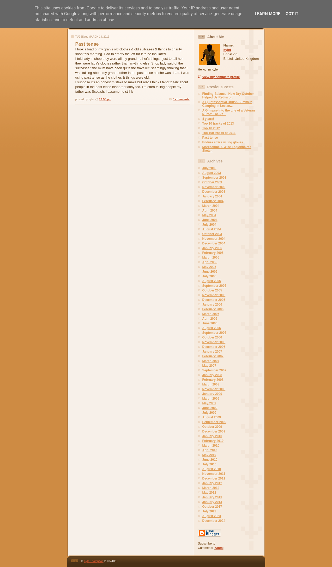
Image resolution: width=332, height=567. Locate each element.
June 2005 (210, 271)
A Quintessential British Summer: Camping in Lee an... (227, 104)
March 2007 (210, 361)
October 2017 (212, 506)
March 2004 (210, 206)
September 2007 (214, 370)
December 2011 (213, 478)
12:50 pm (105, 99)
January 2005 (212, 248)
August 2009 (211, 417)
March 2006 (210, 314)
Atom (219, 548)
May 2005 (209, 267)
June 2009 (210, 408)
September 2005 (214, 286)
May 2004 (209, 215)
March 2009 (210, 398)
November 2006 (214, 342)
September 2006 (214, 333)
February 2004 (213, 201)
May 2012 (209, 492)
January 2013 (212, 497)
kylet (227, 50)
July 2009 (209, 412)
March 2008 (210, 384)
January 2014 (212, 502)
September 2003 (214, 177)
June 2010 (210, 459)
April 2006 (209, 318)
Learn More (267, 13)
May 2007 (209, 365)
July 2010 (209, 464)
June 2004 (210, 220)
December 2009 (213, 431)
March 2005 (210, 257)
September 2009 (214, 422)
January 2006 (212, 304)
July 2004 (209, 224)
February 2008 (213, 380)
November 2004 (214, 239)
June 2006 (210, 323)
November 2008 (214, 389)
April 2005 (209, 262)
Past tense (210, 137)
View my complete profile (221, 77)
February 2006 (213, 309)
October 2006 (212, 337)
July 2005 (209, 276)
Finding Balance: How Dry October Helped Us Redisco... (228, 95)
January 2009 (212, 394)
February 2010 (213, 441)
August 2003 (211, 173)
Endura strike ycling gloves (222, 142)
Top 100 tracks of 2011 (219, 133)
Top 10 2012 (211, 128)
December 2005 (213, 300)
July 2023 (209, 511)
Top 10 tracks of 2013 (218, 123)
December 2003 (213, 192)
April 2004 (209, 210)
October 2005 (212, 290)
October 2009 (212, 427)
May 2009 (209, 403)
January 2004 (212, 196)
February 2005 (213, 253)
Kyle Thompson (94, 561)
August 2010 (211, 469)
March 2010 (210, 445)
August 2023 (211, 516)
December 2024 (213, 521)
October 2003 (212, 182)
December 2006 (213, 347)
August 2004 (211, 229)
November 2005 (214, 295)
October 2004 (212, 234)
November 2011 (214, 474)
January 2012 (212, 483)
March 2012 (210, 488)
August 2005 (211, 281)
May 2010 (209, 455)
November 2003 (214, 187)
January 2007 (212, 351)
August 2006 (211, 328)
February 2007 (213, 356)
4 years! (208, 119)
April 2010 (209, 450)
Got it (292, 13)
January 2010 (212, 436)
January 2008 (212, 375)
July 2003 (209, 168)
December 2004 (213, 243)
